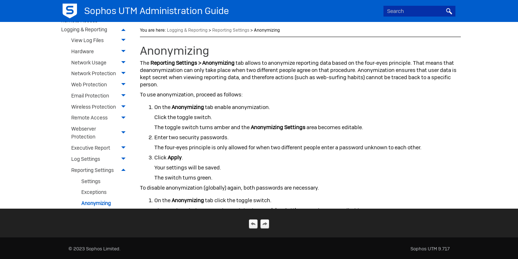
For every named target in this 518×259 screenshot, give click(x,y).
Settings (90, 181)
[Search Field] (419, 11)
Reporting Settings (100, 170)
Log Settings (100, 159)
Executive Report (100, 148)
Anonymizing (96, 203)
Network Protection (100, 73)
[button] (448, 11)
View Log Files (100, 40)
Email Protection (100, 95)
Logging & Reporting (95, 30)
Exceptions (93, 192)
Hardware (100, 51)
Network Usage (100, 62)
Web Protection (100, 84)
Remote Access (100, 117)
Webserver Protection (100, 132)
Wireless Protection (100, 106)
